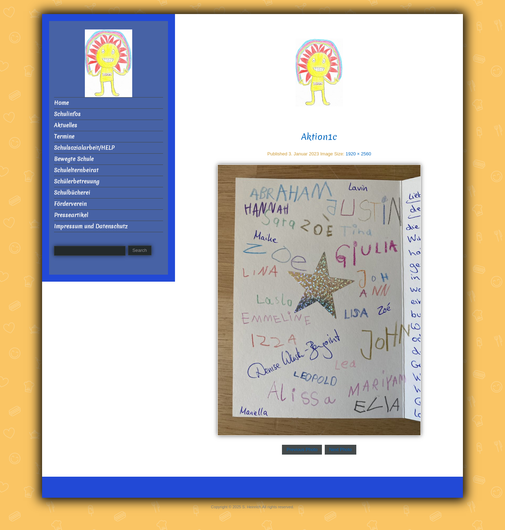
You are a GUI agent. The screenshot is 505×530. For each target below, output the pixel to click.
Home (61, 103)
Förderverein (70, 204)
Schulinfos (67, 114)
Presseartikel (71, 215)
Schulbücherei (72, 192)
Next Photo (340, 449)
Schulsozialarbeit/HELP (84, 148)
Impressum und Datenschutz (90, 226)
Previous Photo (302, 449)
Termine (64, 136)
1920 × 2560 (358, 153)
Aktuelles (65, 125)
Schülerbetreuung (76, 181)
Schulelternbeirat (76, 170)
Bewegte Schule (74, 159)
